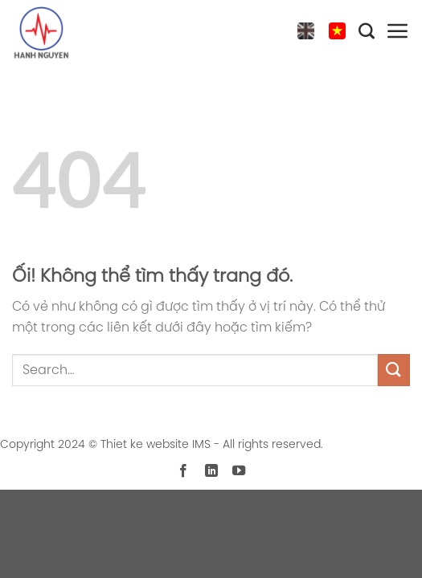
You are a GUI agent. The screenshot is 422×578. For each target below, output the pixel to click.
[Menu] (398, 34)
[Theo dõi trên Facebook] (183, 471)
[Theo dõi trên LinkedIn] (210, 471)
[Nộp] (394, 369)
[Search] (366, 34)
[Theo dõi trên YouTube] (238, 471)
